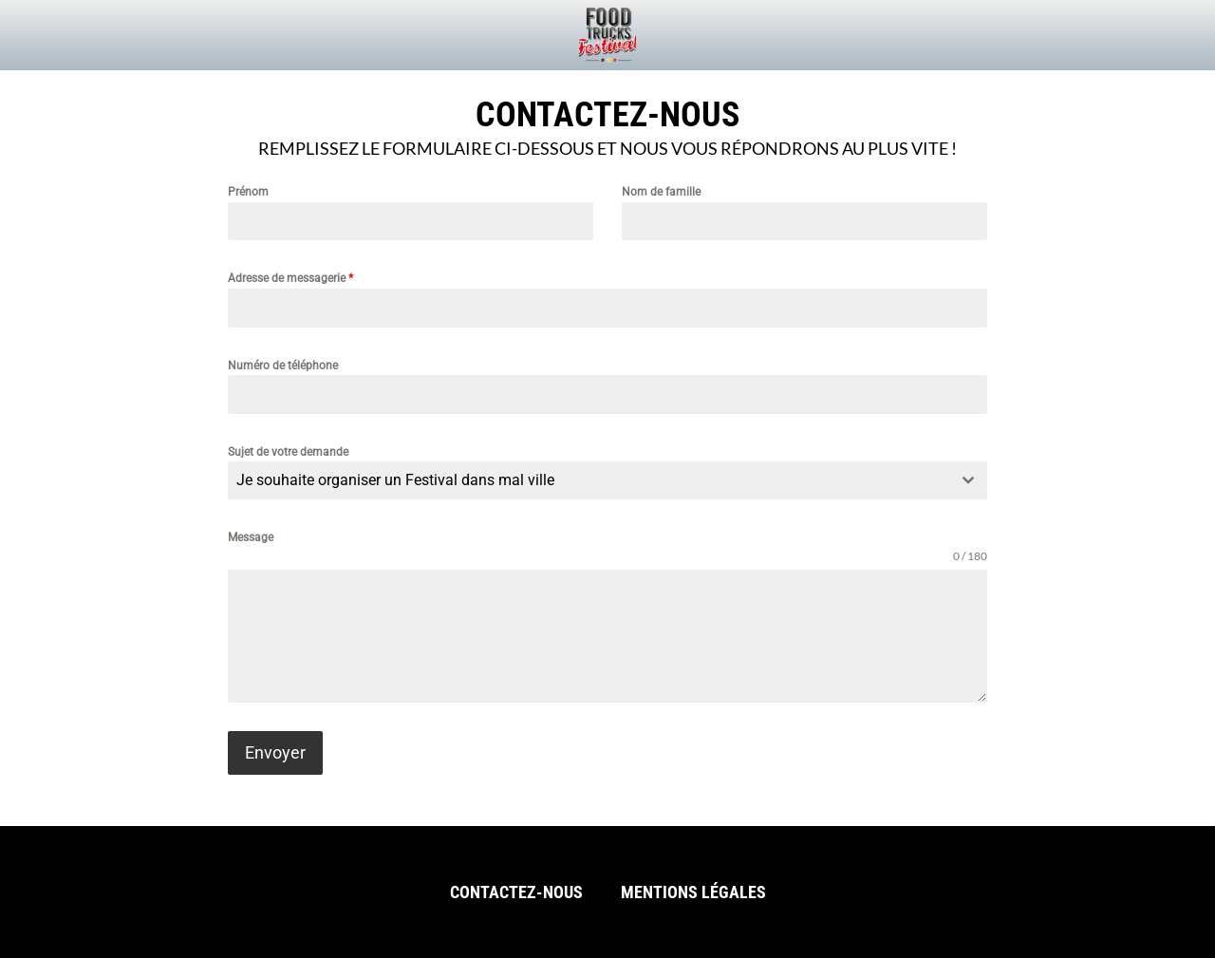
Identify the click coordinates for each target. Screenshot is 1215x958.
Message (250, 537)
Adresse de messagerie (290, 278)
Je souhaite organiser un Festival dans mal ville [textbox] (395, 480)
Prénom (248, 191)
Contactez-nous (516, 892)
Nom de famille (661, 191)
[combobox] (607, 480)
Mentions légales (693, 892)
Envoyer (275, 752)
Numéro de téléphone (283, 365)
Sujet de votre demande (288, 452)
